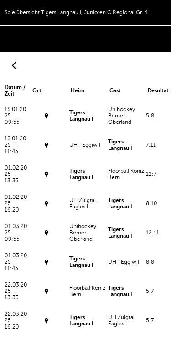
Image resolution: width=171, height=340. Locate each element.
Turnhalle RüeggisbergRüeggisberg (47, 236)
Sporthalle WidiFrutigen (47, 119)
